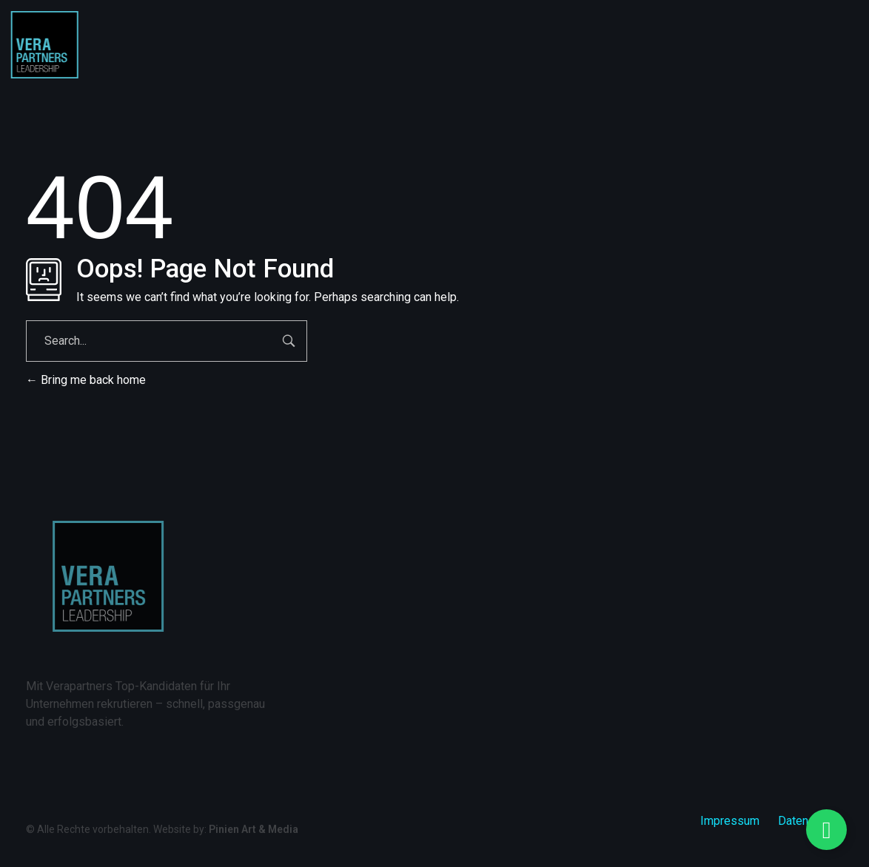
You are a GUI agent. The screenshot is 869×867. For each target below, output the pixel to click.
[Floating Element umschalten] (826, 829)
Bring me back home (86, 380)
